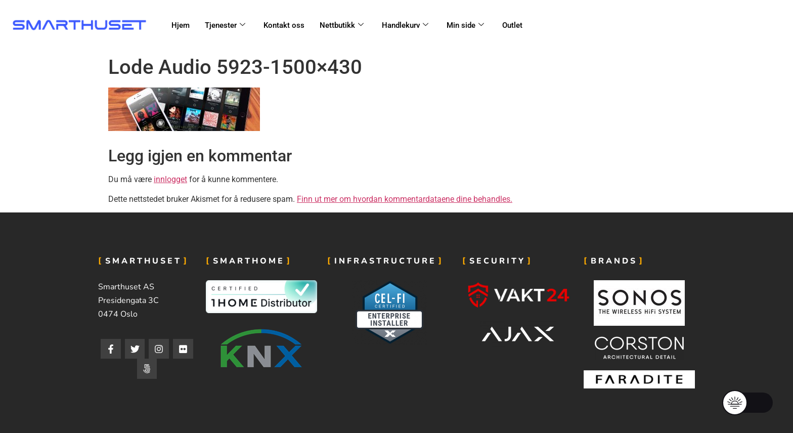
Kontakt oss (283, 25)
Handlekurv (405, 25)
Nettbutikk (342, 25)
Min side (465, 25)
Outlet (512, 25)
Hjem (180, 25)
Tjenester (225, 25)
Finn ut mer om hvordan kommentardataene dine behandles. (404, 199)
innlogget (170, 179)
